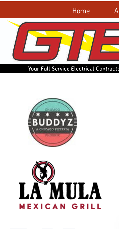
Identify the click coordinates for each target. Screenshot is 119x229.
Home (81, 10)
